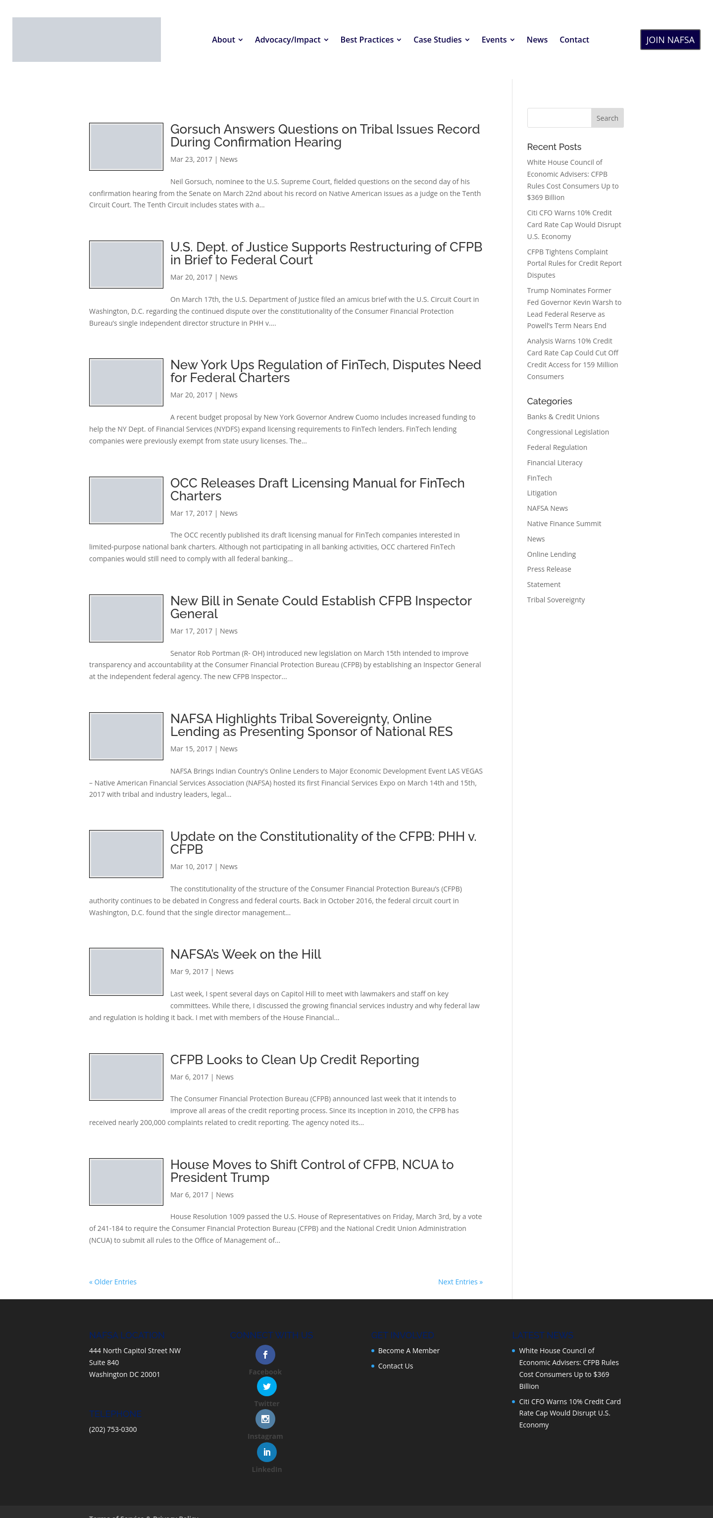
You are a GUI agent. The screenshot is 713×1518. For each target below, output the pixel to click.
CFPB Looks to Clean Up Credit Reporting (294, 1059)
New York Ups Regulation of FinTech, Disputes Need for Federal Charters (325, 371)
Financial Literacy (555, 462)
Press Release (549, 569)
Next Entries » (460, 1281)
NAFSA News (547, 508)
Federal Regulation (557, 447)
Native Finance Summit (564, 523)
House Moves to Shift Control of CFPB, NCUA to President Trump (312, 1171)
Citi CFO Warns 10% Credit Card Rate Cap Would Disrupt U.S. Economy (574, 224)
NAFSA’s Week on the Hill (245, 954)
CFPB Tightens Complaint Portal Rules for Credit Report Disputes (574, 263)
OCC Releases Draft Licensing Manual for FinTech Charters (317, 489)
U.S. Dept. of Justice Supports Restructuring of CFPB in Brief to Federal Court (326, 253)
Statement (544, 584)
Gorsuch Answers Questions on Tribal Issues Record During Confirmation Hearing (325, 135)
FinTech (539, 478)
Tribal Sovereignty (556, 599)
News (229, 159)
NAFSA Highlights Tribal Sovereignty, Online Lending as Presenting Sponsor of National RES (311, 725)
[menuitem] (227, 39)
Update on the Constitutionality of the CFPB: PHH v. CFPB (323, 843)
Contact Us (395, 1366)
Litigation (542, 492)
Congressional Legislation (568, 432)
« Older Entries (113, 1281)
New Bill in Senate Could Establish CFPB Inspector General (320, 607)
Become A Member (409, 1350)
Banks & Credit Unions (563, 416)
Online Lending (551, 554)
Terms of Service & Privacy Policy (144, 1477)
